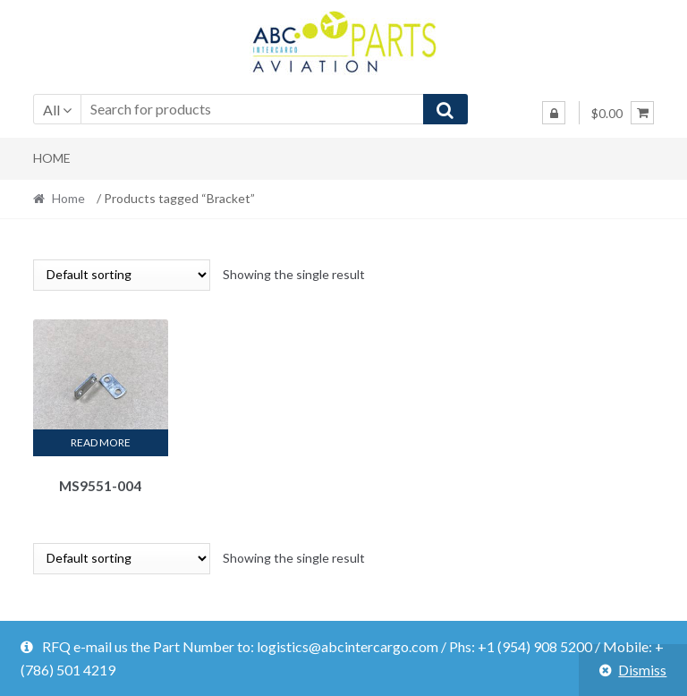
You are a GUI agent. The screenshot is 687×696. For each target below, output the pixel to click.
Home (52, 158)
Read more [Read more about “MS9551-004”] (101, 442)
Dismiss (642, 669)
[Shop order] (121, 275)
